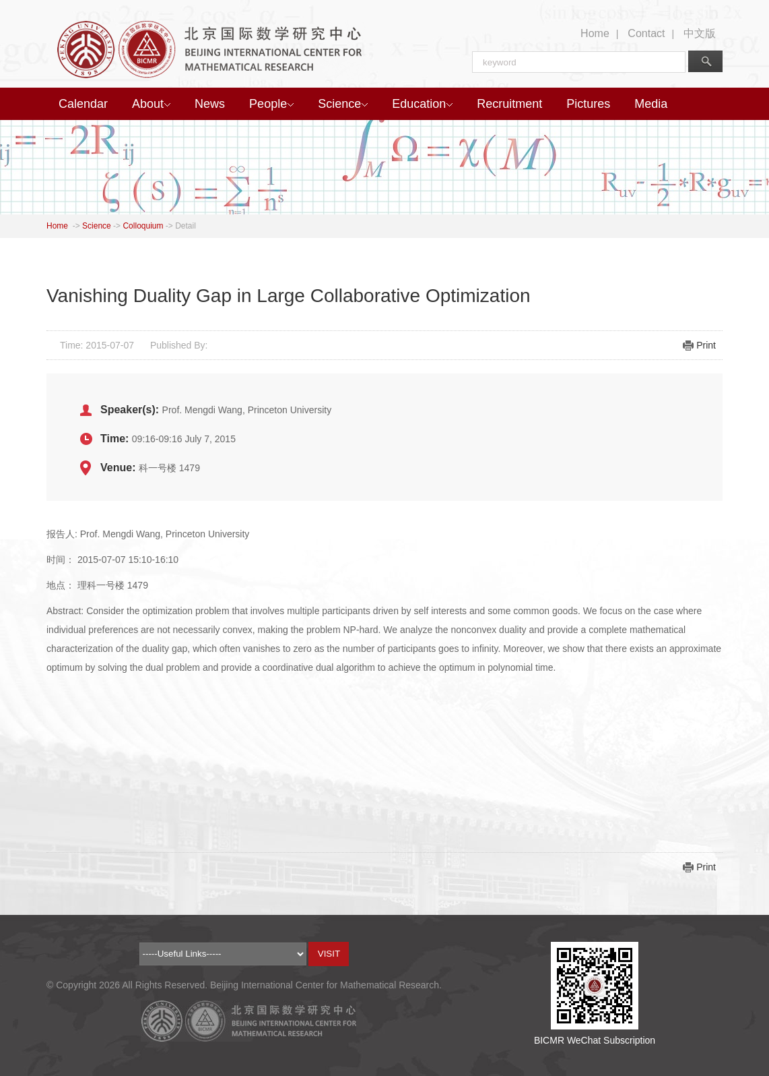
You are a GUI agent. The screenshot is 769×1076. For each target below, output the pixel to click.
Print (706, 345)
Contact (646, 33)
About (151, 104)
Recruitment (509, 104)
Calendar (83, 104)
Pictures (588, 104)
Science (343, 104)
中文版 (699, 33)
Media (650, 104)
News (210, 104)
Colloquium (143, 226)
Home (594, 33)
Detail (185, 226)
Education (422, 104)
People (271, 104)
